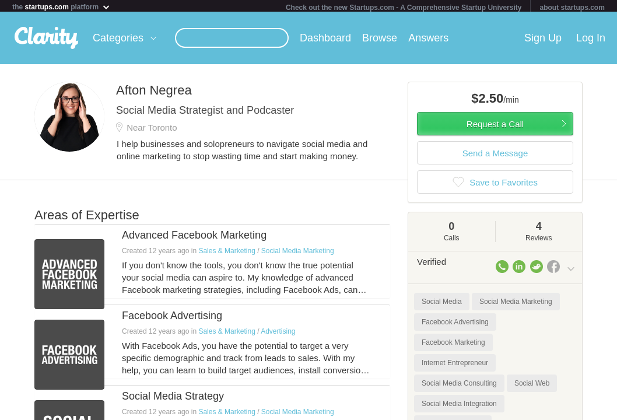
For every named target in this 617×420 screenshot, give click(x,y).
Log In (590, 40)
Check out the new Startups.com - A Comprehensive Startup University (404, 8)
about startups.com (571, 8)
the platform (61, 6)
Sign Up (543, 40)
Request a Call (495, 126)
